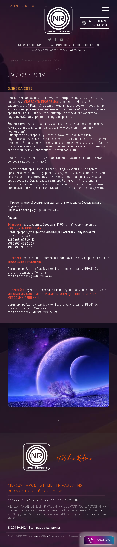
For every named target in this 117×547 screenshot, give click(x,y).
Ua (10, 5)
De (27, 5)
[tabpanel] (58, 369)
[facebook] (55, 39)
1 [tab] (59, 421)
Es (32, 5)
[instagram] (67, 39)
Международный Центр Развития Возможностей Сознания (58, 45)
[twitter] (49, 39)
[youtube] (61, 39)
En (16, 5)
